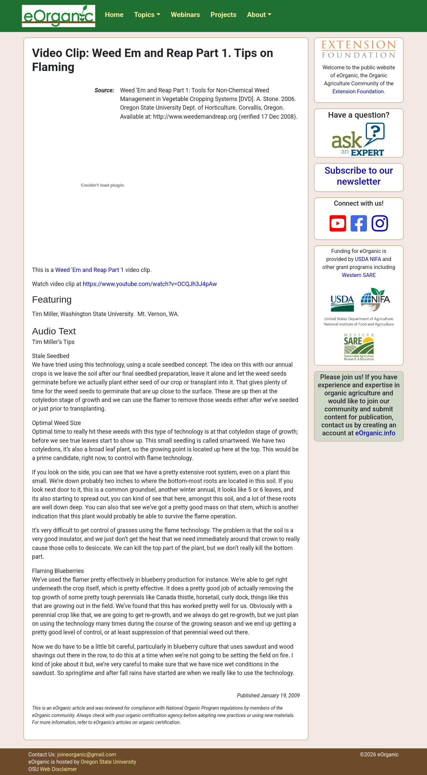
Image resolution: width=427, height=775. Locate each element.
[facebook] (361, 224)
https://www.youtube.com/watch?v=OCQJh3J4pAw (150, 284)
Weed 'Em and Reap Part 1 (89, 270)
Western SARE (359, 275)
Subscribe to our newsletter (359, 176)
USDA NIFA (368, 259)
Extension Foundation (358, 91)
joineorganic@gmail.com (86, 754)
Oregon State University (108, 762)
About (256, 15)
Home (114, 15)
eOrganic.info (375, 433)
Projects (223, 15)
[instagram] (380, 224)
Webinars (185, 15)
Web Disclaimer (58, 769)
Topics (144, 15)
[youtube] (340, 224)
